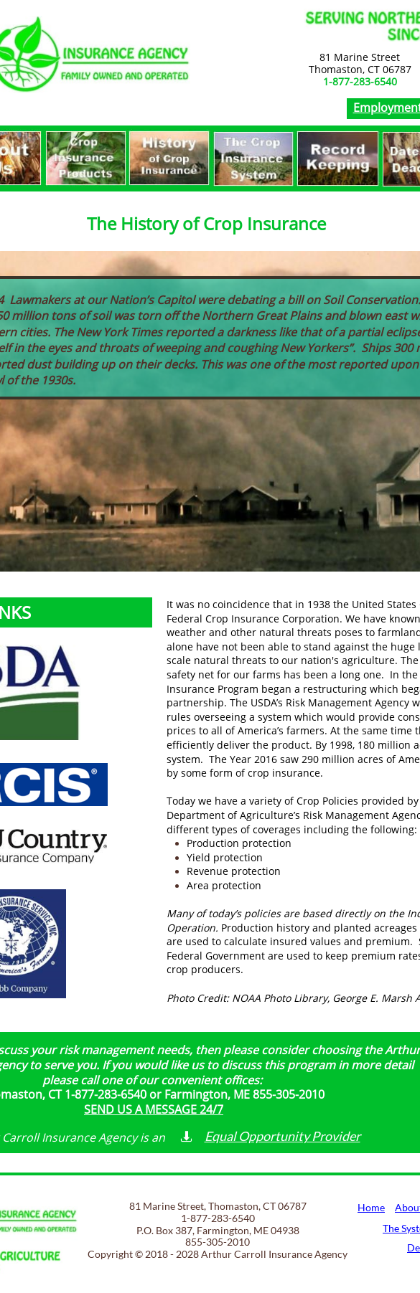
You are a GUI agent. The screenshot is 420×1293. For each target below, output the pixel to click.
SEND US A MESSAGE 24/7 (153, 1109)
